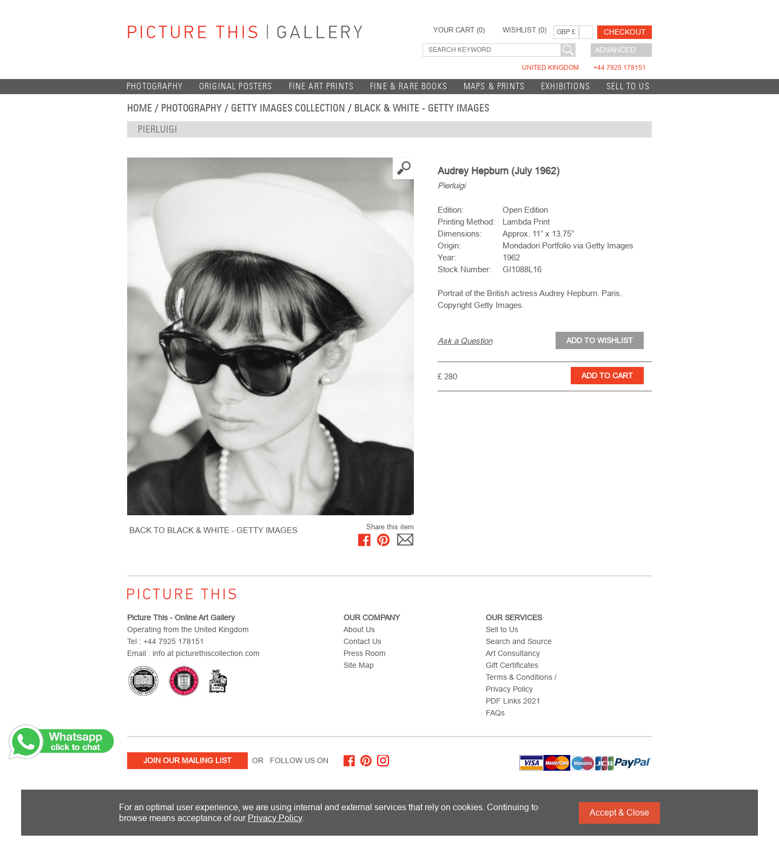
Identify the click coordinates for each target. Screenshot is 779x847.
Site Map (359, 665)
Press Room (365, 653)
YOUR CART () (459, 30)
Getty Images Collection (288, 108)
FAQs (495, 712)
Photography (155, 86)
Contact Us (362, 641)
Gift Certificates (512, 665)
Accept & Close (619, 812)
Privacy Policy (275, 818)
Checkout (625, 32)
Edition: (451, 209)
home (139, 108)
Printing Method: (466, 221)
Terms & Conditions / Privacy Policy (521, 683)
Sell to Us (628, 86)
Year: (447, 257)
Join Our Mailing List (187, 760)
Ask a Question (465, 340)
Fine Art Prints (321, 86)
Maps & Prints (494, 86)
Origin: (449, 245)
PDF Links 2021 (513, 701)
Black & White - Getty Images (422, 108)
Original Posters (236, 86)
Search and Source (519, 641)
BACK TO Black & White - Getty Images (213, 530)
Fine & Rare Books (408, 86)
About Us (359, 629)
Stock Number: (464, 269)
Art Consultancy (513, 653)
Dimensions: (460, 233)
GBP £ (566, 32)
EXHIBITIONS (565, 86)
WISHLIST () (524, 30)
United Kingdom (584, 67)
